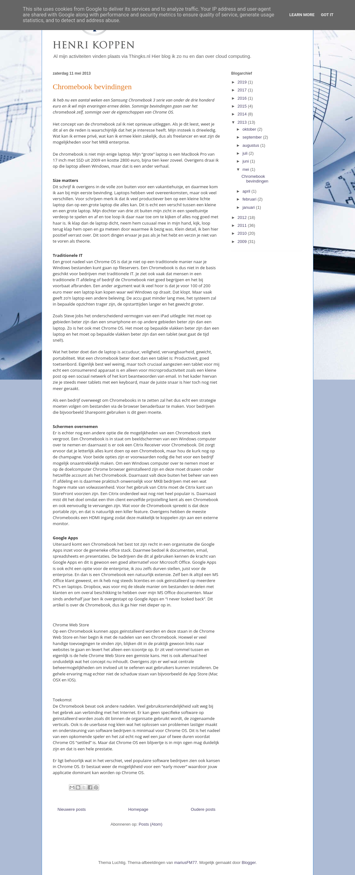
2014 (243, 114)
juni (246, 161)
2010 (243, 233)
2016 (243, 98)
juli (246, 153)
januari (249, 207)
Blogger (249, 862)
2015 (243, 106)
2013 (243, 122)
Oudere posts (203, 809)
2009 (243, 241)
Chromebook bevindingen (92, 87)
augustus (251, 145)
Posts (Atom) (150, 824)
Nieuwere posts (71, 809)
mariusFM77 (185, 862)
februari (250, 199)
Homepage (138, 809)
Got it (327, 14)
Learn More (302, 14)
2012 (243, 217)
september (253, 137)
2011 (243, 225)
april (247, 191)
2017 (243, 90)
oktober (250, 129)
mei (246, 169)
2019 (243, 82)
